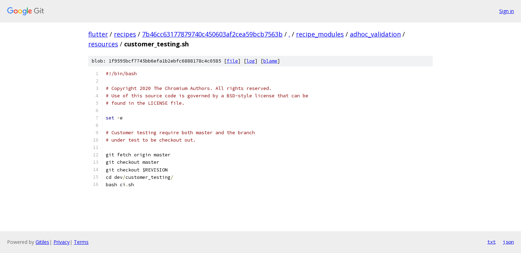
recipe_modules (320, 34)
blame (270, 61)
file (232, 61)
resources (103, 44)
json (508, 242)
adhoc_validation (375, 34)
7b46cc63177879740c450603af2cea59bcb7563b (212, 34)
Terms (81, 242)
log (250, 61)
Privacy (61, 242)
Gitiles (42, 242)
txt (491, 242)
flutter (98, 34)
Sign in (506, 11)
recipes (125, 34)
